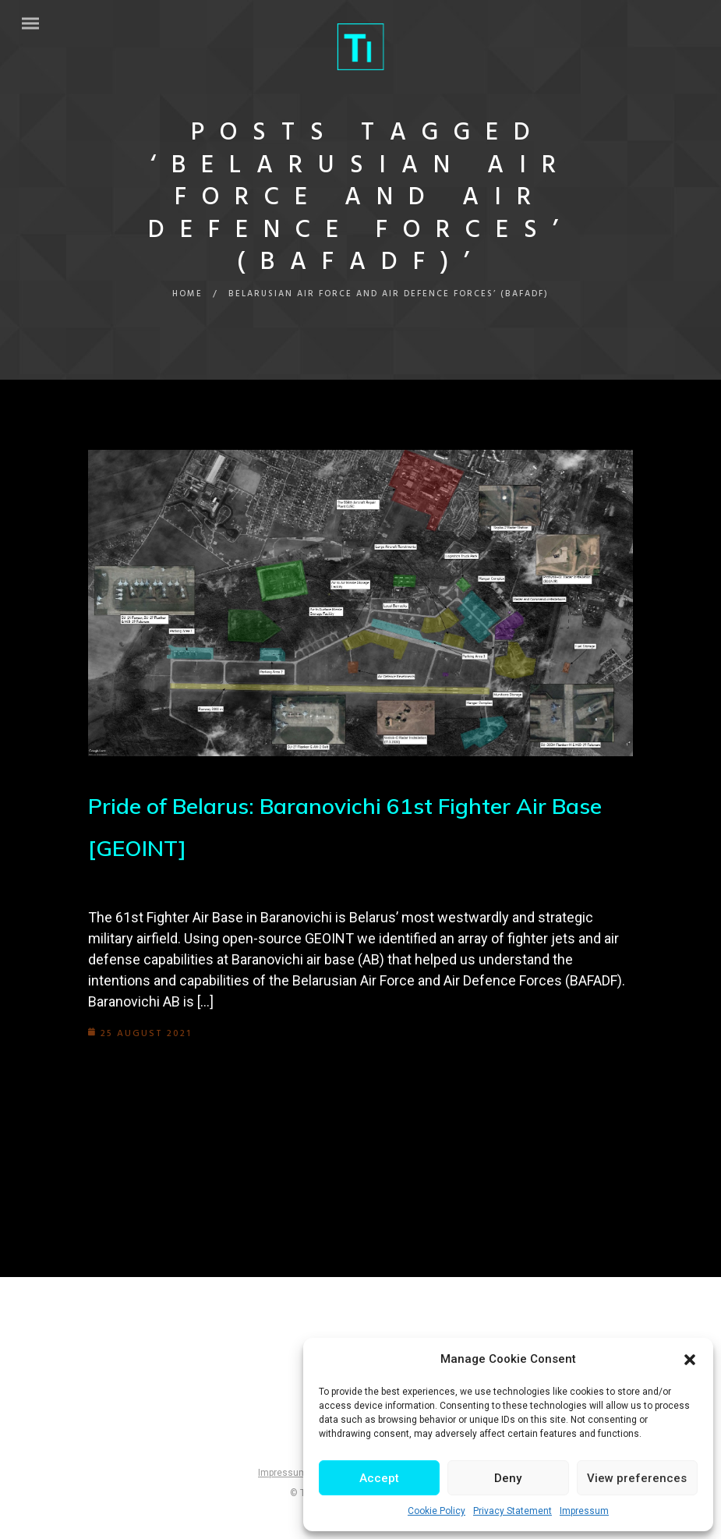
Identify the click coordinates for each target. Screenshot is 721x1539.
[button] (690, 1359)
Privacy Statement (512, 1510)
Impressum (584, 1510)
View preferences (637, 1478)
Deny (507, 1478)
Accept (379, 1478)
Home (187, 294)
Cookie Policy (436, 1510)
